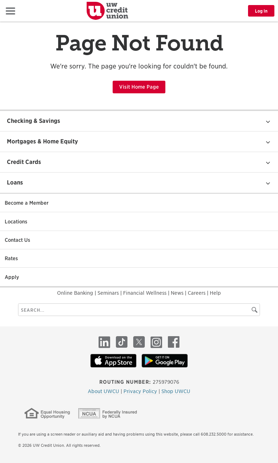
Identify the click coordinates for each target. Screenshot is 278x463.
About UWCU (104, 391)
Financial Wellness (145, 293)
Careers (197, 293)
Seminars (108, 293)
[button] (10, 10)
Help (215, 293)
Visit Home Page (139, 87)
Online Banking (76, 293)
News (178, 293)
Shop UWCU (175, 391)
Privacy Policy (140, 391)
